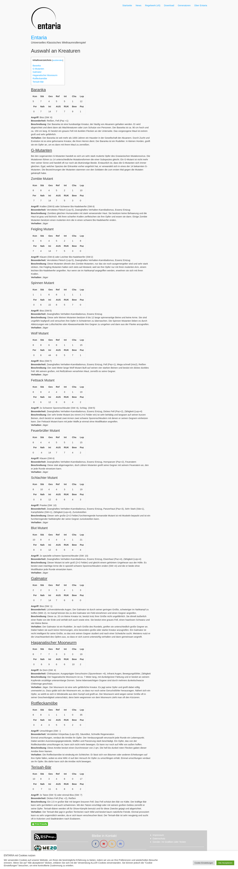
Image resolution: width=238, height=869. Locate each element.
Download (169, 5)
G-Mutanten (38, 69)
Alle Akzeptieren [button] (225, 863)
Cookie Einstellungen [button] (204, 863)
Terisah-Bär (38, 82)
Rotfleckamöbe (40, 78)
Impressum (158, 835)
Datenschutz (159, 838)
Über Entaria (200, 5)
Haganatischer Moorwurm (45, 75)
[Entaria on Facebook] (95, 843)
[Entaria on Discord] (120, 843)
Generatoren (184, 5)
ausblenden (58, 60)
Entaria (39, 37)
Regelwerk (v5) (152, 5)
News (138, 5)
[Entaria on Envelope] (103, 843)
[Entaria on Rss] (112, 843)
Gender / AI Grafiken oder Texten (169, 842)
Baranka (37, 65)
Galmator (37, 72)
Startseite (127, 5)
